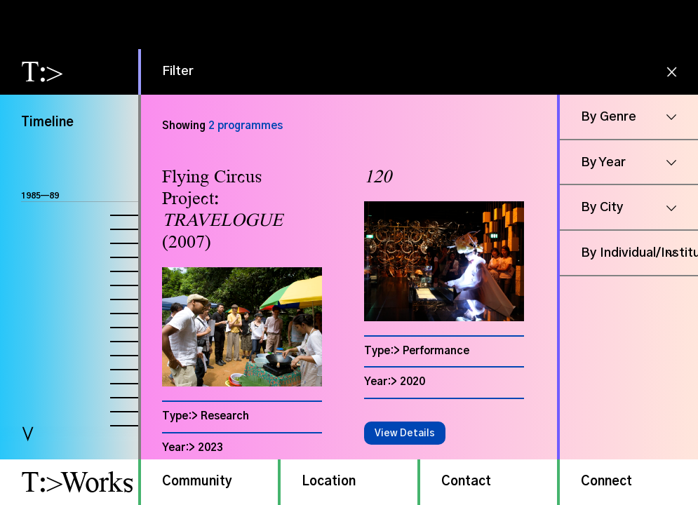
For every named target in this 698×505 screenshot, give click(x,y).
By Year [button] (603, 162)
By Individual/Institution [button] (639, 253)
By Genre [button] (608, 117)
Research (225, 416)
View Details (405, 433)
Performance (436, 351)
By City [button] (602, 207)
